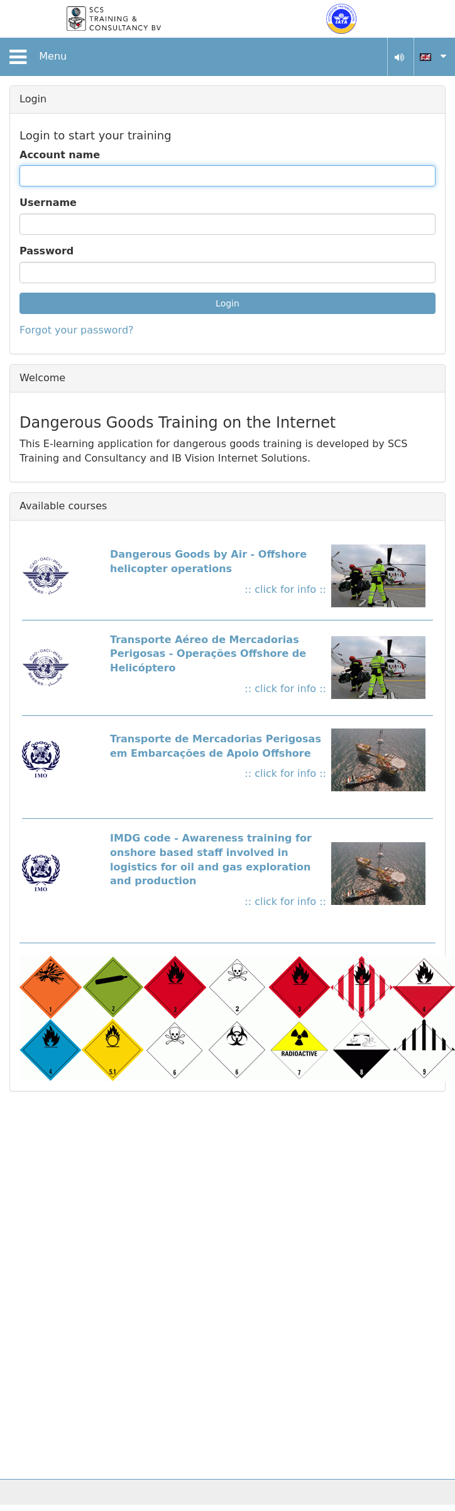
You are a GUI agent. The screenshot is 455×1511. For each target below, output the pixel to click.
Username (48, 203)
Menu (36, 57)
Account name (59, 155)
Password (46, 251)
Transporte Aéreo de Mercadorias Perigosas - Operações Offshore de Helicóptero (208, 654)
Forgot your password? (76, 330)
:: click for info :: (285, 589)
